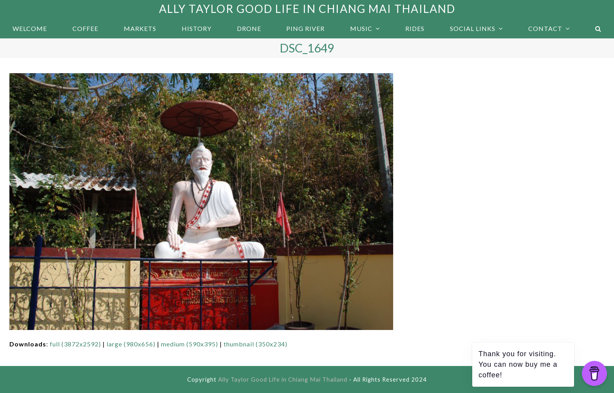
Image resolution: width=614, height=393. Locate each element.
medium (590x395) (189, 344)
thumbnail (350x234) (255, 344)
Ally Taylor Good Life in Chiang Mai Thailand (307, 8)
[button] (598, 28)
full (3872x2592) (75, 344)
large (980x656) (131, 344)
